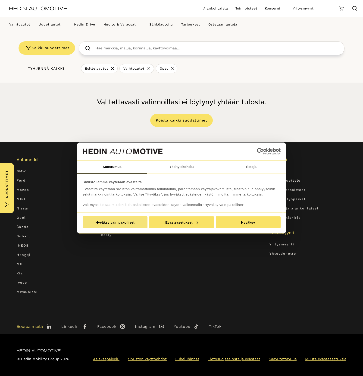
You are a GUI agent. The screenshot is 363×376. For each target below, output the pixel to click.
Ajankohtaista (215, 8)
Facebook (106, 326)
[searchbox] (216, 48)
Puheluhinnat (187, 359)
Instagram (145, 326)
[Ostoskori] (341, 8)
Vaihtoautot (19, 24)
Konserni (272, 8)
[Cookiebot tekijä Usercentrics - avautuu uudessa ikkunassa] (260, 151)
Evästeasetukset (181, 222)
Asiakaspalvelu (106, 359)
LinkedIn (70, 326)
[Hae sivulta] (354, 8)
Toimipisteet (246, 8)
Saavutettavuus (283, 359)
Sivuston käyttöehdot (147, 359)
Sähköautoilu (161, 24)
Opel (164, 68)
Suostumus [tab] (112, 167)
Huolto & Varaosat (119, 24)
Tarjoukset (190, 24)
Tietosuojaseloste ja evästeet (234, 359)
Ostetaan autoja (222, 24)
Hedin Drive (84, 24)
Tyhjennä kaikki (46, 68)
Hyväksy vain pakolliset (114, 222)
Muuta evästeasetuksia (325, 359)
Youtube (182, 326)
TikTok (215, 326)
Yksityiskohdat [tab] (181, 167)
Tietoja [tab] (251, 167)
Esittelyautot (96, 68)
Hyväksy (248, 222)
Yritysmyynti (304, 8)
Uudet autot (50, 24)
